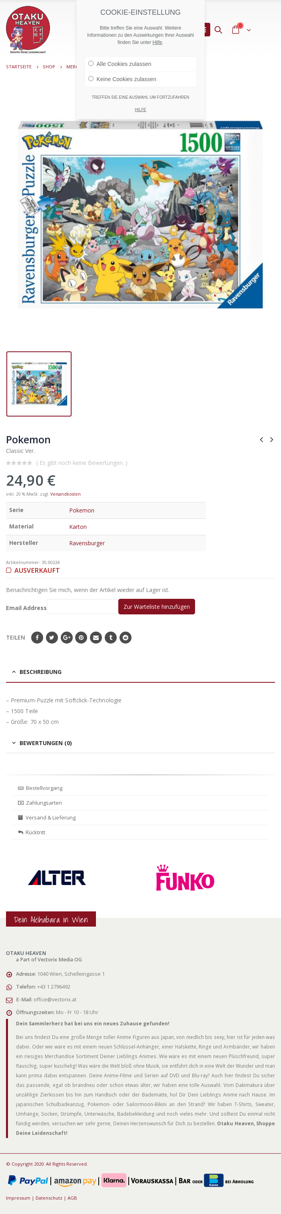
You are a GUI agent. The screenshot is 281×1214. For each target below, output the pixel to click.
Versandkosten (65, 494)
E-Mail (96, 638)
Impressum (18, 1198)
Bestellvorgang (40, 787)
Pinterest (81, 638)
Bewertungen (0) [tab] (46, 743)
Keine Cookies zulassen (122, 79)
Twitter (52, 638)
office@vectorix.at (55, 999)
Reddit (126, 638)
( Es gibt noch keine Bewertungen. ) (82, 462)
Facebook (37, 638)
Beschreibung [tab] (41, 672)
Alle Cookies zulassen (119, 64)
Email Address (62, 606)
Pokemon (81, 510)
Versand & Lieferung (47, 817)
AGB (72, 1198)
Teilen (15, 637)
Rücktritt (31, 832)
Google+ (67, 638)
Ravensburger (87, 543)
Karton (78, 526)
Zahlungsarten (40, 802)
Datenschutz (49, 1198)
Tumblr (111, 638)
